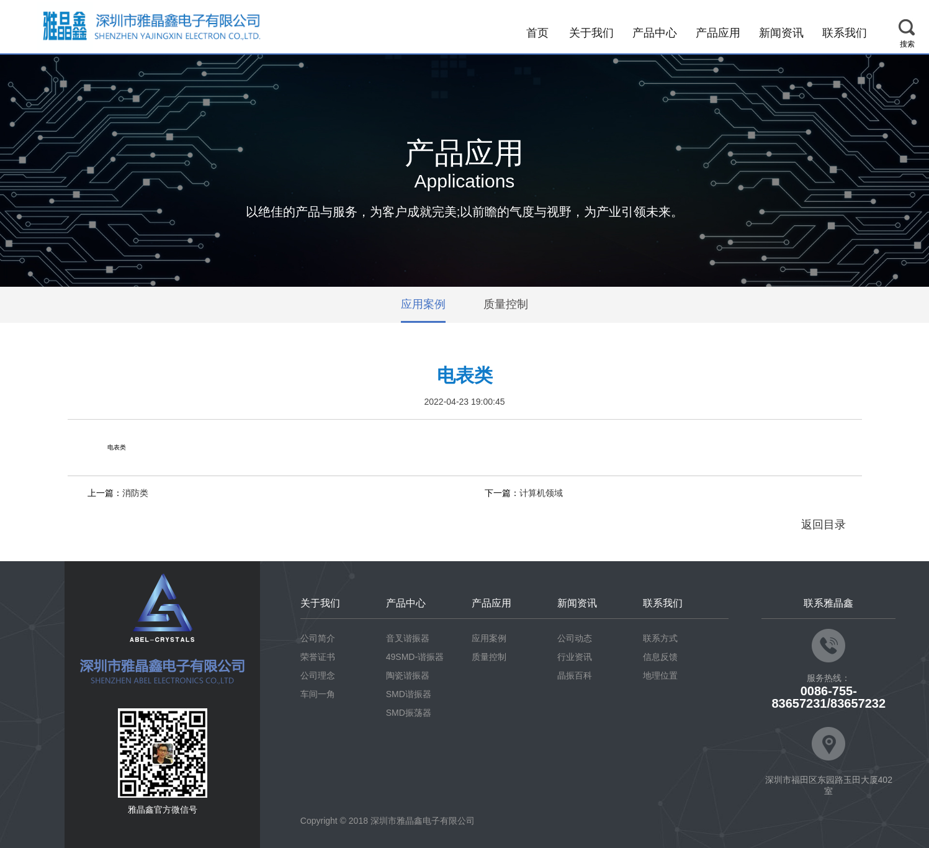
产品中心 (654, 33)
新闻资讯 (781, 33)
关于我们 (591, 33)
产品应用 (718, 33)
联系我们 (844, 33)
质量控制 (506, 305)
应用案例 (422, 305)
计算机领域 (541, 493)
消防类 (135, 493)
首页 (537, 33)
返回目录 (823, 524)
